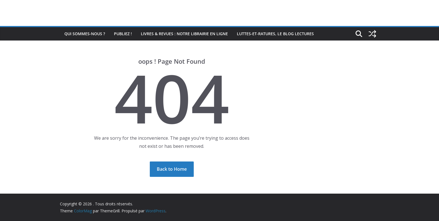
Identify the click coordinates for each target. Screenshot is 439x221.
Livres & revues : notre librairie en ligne (184, 33)
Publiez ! (123, 33)
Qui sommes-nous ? (84, 33)
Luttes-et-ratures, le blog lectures (275, 33)
